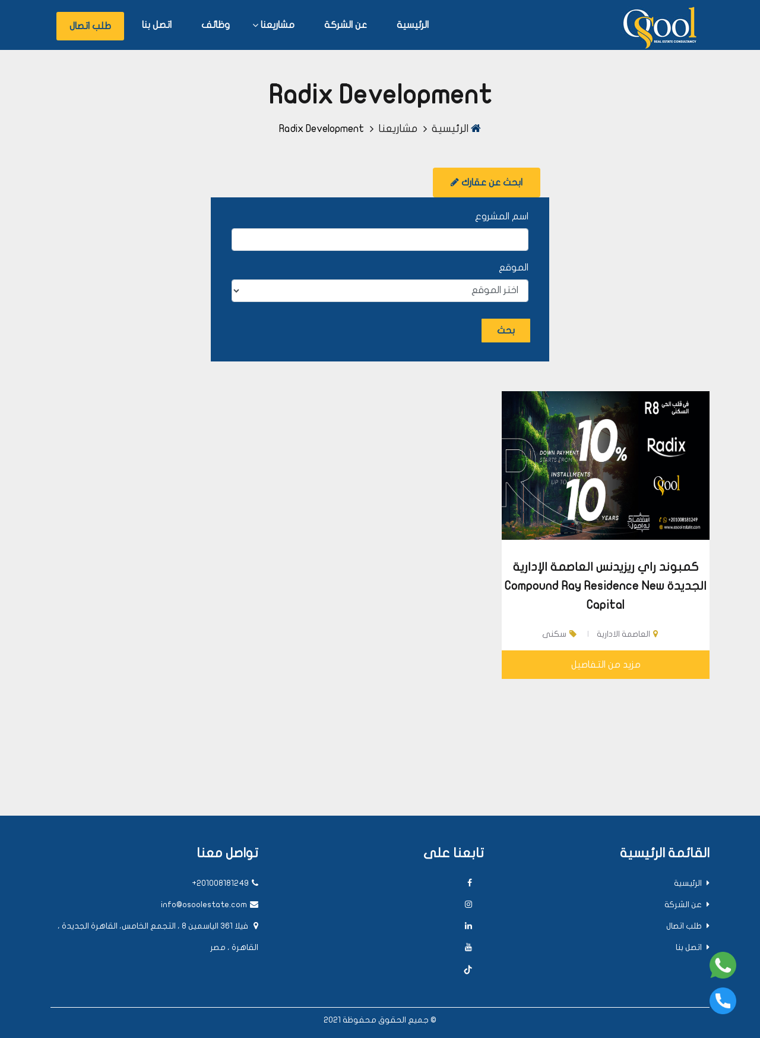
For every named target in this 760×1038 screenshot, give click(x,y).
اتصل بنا (157, 25)
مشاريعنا (277, 25)
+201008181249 (225, 883)
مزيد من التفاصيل (606, 664)
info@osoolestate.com (209, 904)
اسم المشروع (501, 216)
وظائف (215, 25)
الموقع (513, 267)
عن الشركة (345, 25)
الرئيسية (413, 25)
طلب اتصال (90, 26)
